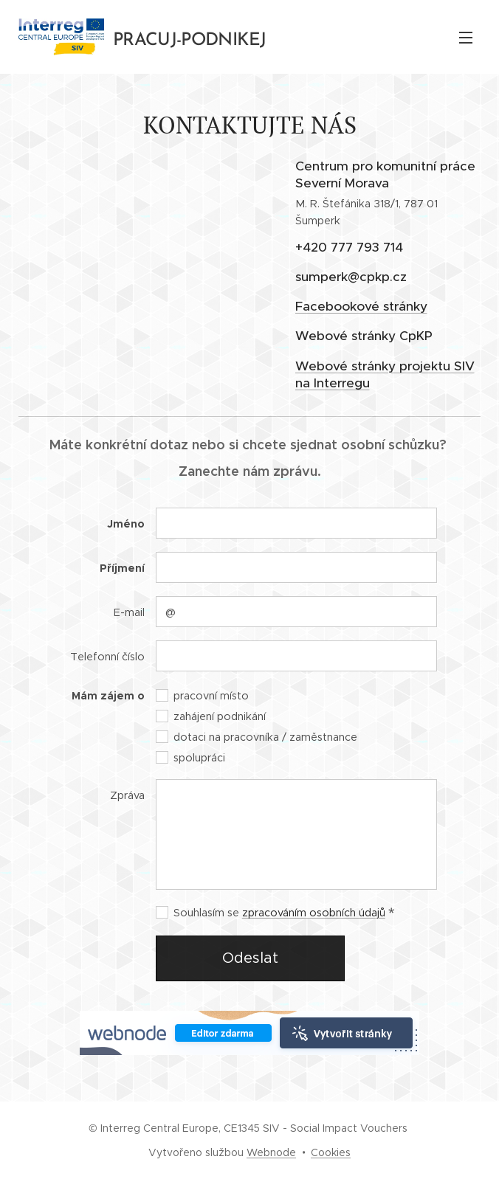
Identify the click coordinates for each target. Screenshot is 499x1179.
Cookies (331, 1152)
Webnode (271, 1152)
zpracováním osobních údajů (313, 912)
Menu (465, 37)
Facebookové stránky (361, 306)
